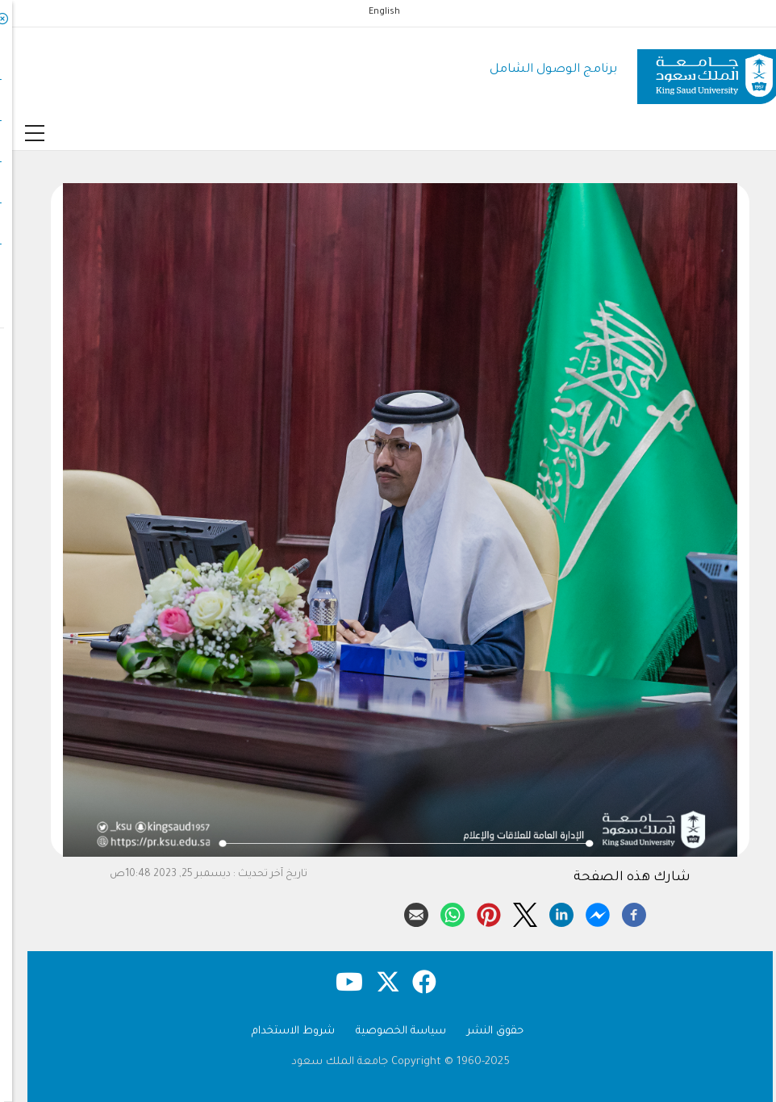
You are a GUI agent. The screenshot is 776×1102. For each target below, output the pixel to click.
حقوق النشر (483, 1031)
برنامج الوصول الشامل (541, 70)
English (372, 12)
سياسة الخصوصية (389, 1031)
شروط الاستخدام (281, 1031)
